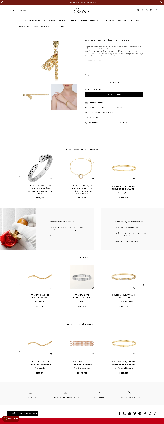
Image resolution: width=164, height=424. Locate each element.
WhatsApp (13, 419)
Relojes (73, 20)
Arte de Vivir (108, 20)
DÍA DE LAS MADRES (32, 20)
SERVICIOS (22, 10)
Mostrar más (114, 66)
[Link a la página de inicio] (21, 27)
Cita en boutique (92, 117)
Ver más (53, 236)
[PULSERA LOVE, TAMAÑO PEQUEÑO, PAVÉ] (124, 285)
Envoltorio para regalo (130, 397)
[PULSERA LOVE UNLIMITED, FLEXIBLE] (82, 285)
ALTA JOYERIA (49, 20)
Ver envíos (119, 242)
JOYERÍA (62, 20)
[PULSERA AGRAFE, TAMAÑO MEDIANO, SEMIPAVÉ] (82, 351)
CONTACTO (11, 10)
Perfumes (122, 20)
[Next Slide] (162, 2)
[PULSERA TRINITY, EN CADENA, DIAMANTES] (82, 176)
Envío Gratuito (30, 397)
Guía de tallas (92, 76)
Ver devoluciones (131, 242)
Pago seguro (99, 397)
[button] (138, 10)
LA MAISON (135, 20)
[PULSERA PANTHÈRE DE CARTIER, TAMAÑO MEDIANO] (40, 176)
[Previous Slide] (2, 2)
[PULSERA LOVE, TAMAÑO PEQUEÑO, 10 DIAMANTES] (124, 176)
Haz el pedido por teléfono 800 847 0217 (106, 107)
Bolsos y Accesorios (89, 20)
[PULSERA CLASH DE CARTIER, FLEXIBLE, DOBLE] (40, 285)
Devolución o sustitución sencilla (65, 397)
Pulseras (35, 26)
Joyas (27, 26)
